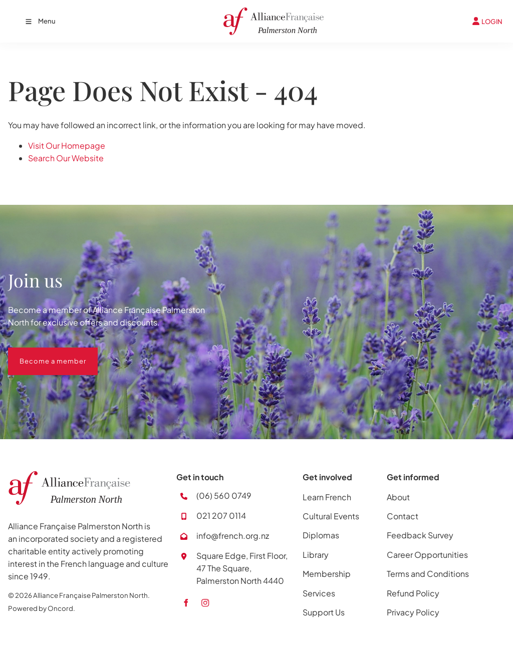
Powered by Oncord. (41, 608)
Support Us (324, 612)
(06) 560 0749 (223, 495)
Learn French (327, 497)
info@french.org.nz (232, 535)
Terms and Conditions (428, 573)
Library (316, 554)
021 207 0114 (221, 515)
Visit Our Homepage (66, 145)
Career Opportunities (427, 554)
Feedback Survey (420, 535)
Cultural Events (331, 516)
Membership (327, 573)
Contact (402, 516)
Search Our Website (66, 158)
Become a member (41, 354)
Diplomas (321, 535)
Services (319, 593)
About (398, 497)
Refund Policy (413, 593)
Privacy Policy (413, 612)
